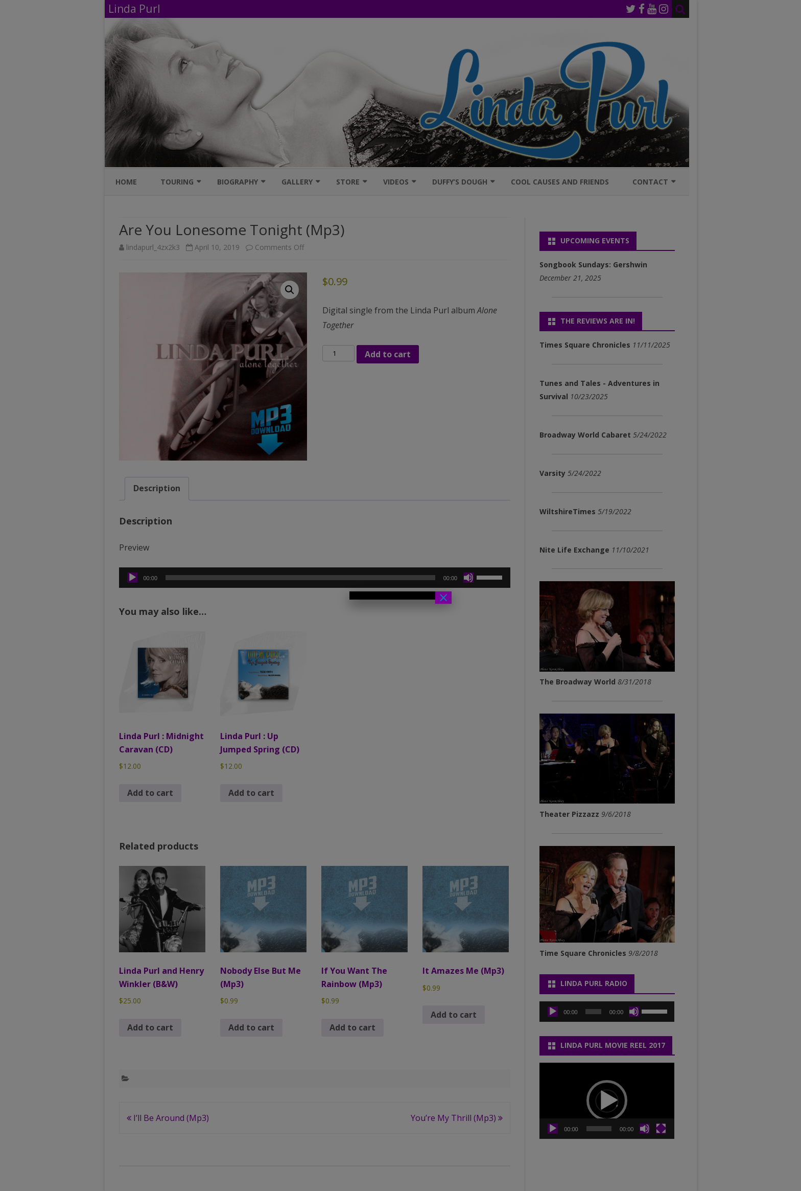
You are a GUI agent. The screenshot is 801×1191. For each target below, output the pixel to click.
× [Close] (443, 597)
